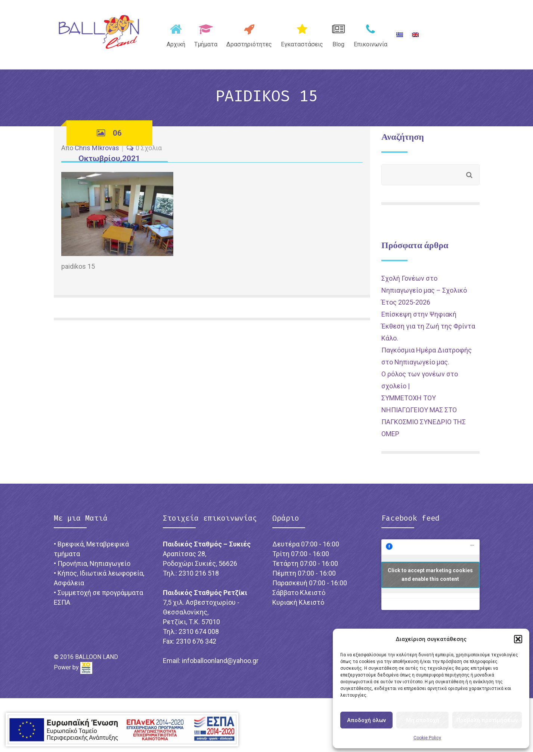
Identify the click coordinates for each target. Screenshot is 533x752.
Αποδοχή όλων (366, 720)
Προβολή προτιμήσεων (487, 720)
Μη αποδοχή (422, 720)
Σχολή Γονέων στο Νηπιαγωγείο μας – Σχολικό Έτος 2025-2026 (424, 290)
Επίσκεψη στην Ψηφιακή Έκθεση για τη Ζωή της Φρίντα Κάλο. (428, 326)
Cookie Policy (427, 737)
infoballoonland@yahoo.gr (220, 661)
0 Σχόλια (149, 148)
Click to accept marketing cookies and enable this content (430, 574)
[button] (518, 639)
